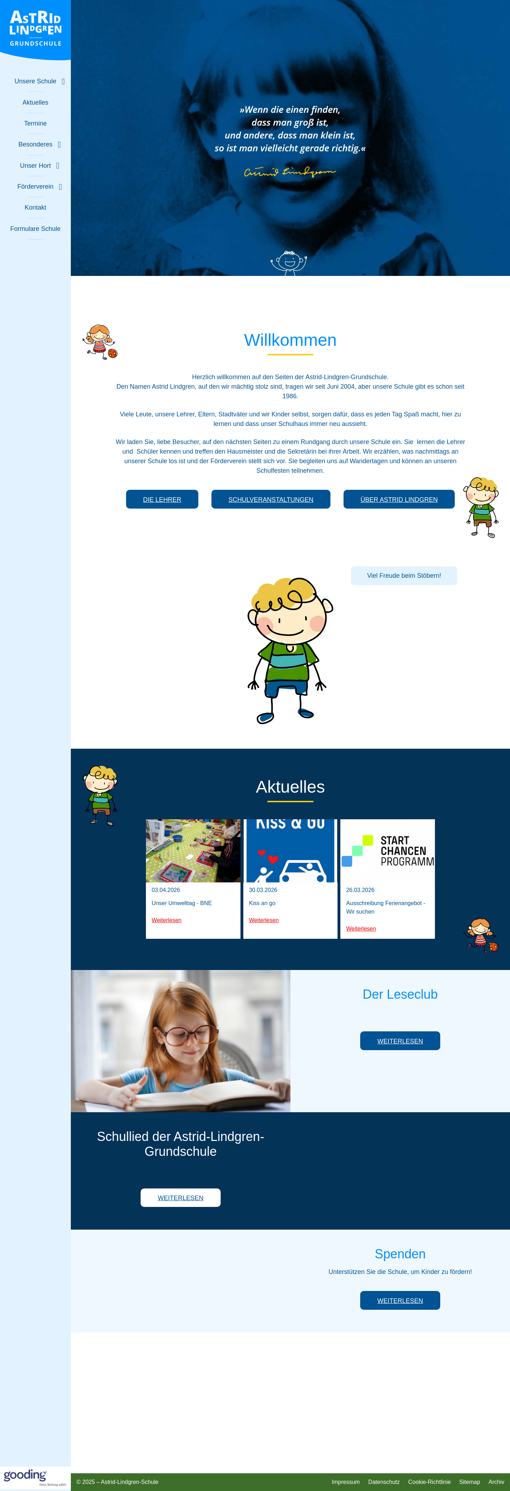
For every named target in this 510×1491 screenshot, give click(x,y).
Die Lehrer (162, 499)
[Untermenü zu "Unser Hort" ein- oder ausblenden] (35, 166)
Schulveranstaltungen (270, 499)
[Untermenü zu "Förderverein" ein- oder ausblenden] (35, 186)
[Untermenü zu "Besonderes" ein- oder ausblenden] (35, 144)
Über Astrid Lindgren (399, 499)
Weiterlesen (166, 920)
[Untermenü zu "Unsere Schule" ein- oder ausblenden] (35, 81)
